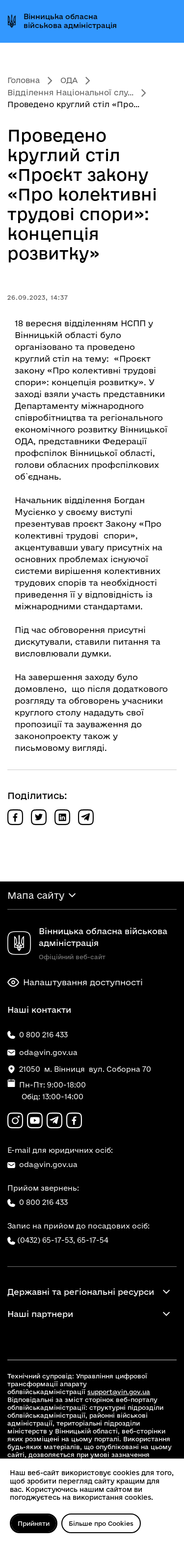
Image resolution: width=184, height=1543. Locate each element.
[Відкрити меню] (168, 21)
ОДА (69, 80)
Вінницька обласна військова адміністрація (70, 20)
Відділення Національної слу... (70, 92)
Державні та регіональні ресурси (80, 1291)
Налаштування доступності (75, 982)
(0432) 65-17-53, (46, 1240)
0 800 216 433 (37, 1202)
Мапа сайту (35, 895)
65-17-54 (92, 1240)
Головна (23, 80)
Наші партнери (40, 1313)
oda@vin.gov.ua (42, 1164)
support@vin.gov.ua (118, 1391)
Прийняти (34, 1523)
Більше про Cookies (101, 1523)
